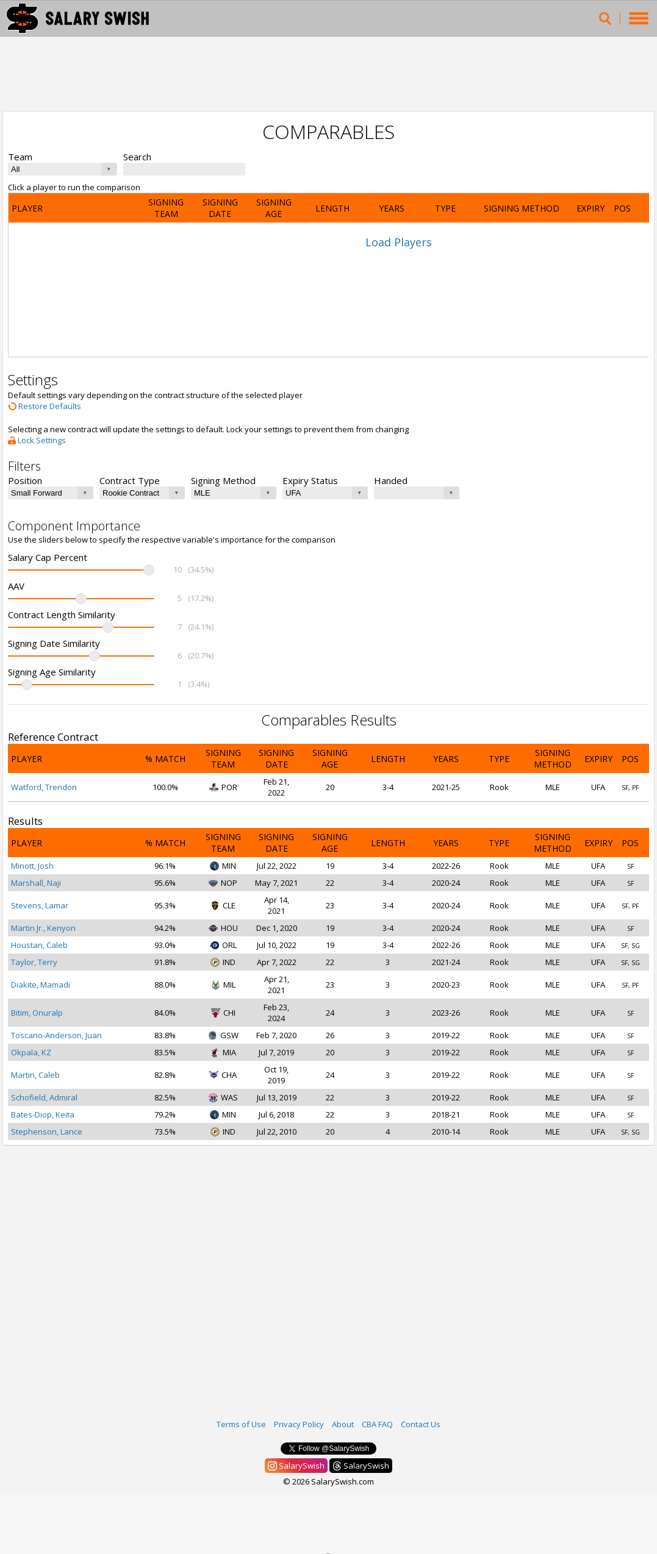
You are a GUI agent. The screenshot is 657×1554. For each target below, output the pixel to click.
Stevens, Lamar (39, 905)
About (343, 1424)
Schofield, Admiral (44, 1097)
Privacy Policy (299, 1424)
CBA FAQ (377, 1424)
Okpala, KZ (31, 1052)
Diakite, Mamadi (40, 984)
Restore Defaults (44, 406)
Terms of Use (241, 1424)
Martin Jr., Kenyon (43, 927)
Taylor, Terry (34, 962)
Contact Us (420, 1424)
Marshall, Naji (36, 882)
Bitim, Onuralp (37, 1012)
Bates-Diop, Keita (42, 1114)
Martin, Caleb (35, 1074)
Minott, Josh (32, 865)
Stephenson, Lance (46, 1131)
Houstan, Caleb (39, 944)
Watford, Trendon (44, 787)
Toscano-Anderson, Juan (56, 1035)
